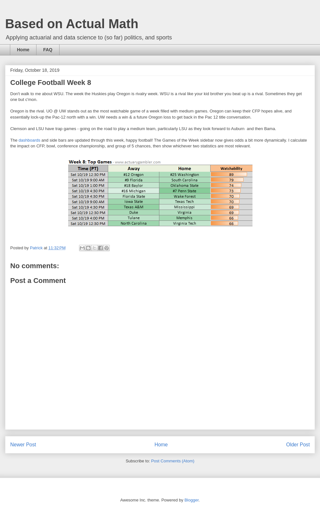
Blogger (191, 500)
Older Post (298, 444)
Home (23, 49)
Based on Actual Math (71, 24)
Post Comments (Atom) (172, 461)
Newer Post (23, 444)
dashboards (30, 140)
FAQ (47, 49)
